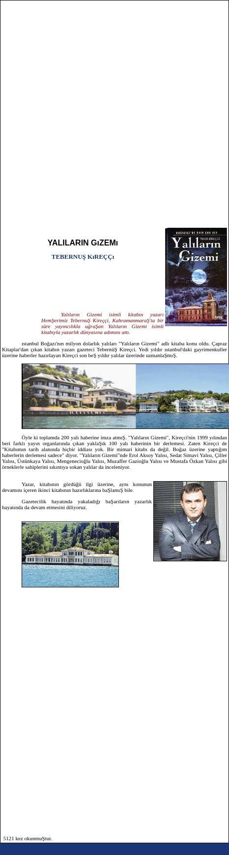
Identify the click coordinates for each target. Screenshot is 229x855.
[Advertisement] (104, 117)
